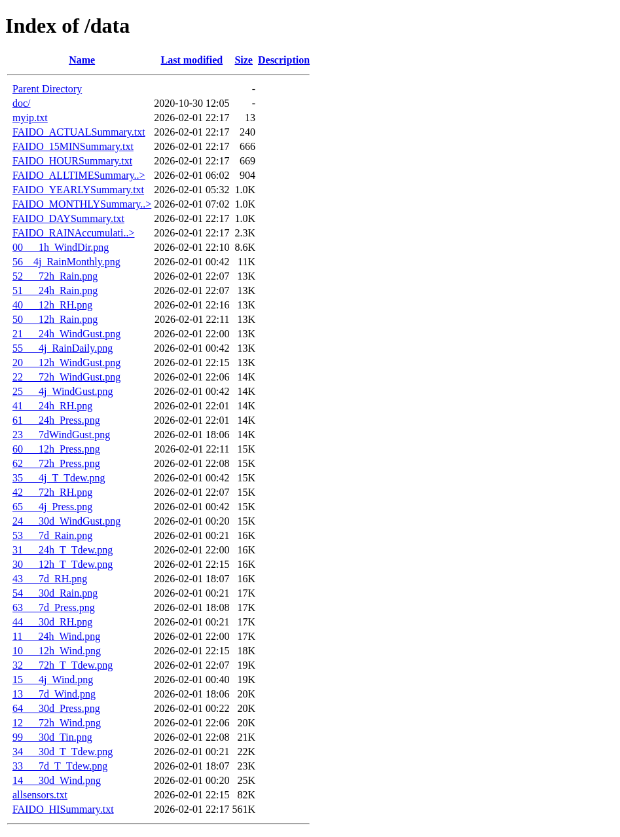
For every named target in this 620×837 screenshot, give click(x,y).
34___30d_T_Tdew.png (62, 751)
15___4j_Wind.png (52, 679)
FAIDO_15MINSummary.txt (73, 146)
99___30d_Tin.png (52, 737)
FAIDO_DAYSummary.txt (68, 218)
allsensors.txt (39, 794)
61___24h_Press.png (56, 420)
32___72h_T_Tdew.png (62, 665)
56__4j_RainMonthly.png (66, 261)
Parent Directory (47, 88)
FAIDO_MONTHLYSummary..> (81, 204)
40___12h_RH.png (52, 304)
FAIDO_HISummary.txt (63, 809)
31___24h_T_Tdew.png (62, 549)
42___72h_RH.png (52, 492)
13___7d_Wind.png (54, 693)
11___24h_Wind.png (56, 636)
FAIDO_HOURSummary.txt (72, 160)
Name (82, 59)
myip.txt (30, 117)
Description (284, 59)
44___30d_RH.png (52, 621)
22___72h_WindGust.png (66, 376)
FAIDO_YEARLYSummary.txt (78, 189)
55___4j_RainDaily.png (62, 348)
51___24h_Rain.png (55, 290)
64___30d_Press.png (56, 708)
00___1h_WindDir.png (60, 247)
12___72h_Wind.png (56, 722)
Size (243, 59)
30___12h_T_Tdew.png (62, 564)
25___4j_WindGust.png (62, 391)
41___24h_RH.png (52, 405)
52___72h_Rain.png (55, 276)
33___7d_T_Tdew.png (59, 766)
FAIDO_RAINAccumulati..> (73, 232)
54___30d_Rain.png (55, 593)
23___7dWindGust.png (61, 434)
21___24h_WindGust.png (66, 333)
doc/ (21, 103)
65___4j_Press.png (52, 506)
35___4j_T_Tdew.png (58, 477)
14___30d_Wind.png (56, 780)
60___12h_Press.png (56, 449)
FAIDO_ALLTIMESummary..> (78, 175)
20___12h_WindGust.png (66, 362)
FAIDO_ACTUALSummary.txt (78, 132)
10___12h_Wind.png (56, 650)
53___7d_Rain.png (52, 535)
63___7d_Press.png (53, 607)
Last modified (192, 59)
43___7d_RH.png (49, 578)
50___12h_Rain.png (55, 319)
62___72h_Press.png (56, 463)
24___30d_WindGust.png (66, 521)
